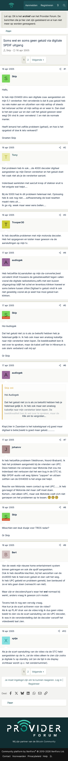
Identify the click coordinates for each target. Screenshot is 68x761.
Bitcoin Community (45, 741)
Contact (6, 756)
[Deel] (60, 69)
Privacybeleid (34, 756)
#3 (64, 215)
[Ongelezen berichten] (58, 5)
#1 (65, 69)
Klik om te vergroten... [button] (34, 416)
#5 (64, 305)
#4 (64, 252)
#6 (64, 365)
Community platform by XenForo (33, 751)
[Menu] (4, 5)
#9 (64, 545)
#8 (64, 507)
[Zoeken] (64, 5)
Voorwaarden (19, 756)
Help (45, 756)
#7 (65, 439)
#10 (64, 631)
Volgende (37, 59)
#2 (64, 147)
